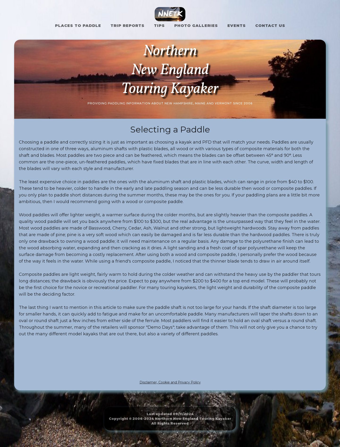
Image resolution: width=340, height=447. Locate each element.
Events (236, 25)
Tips (159, 25)
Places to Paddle (78, 25)
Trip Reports (127, 25)
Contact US (270, 25)
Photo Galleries (196, 25)
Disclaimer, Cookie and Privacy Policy (170, 382)
